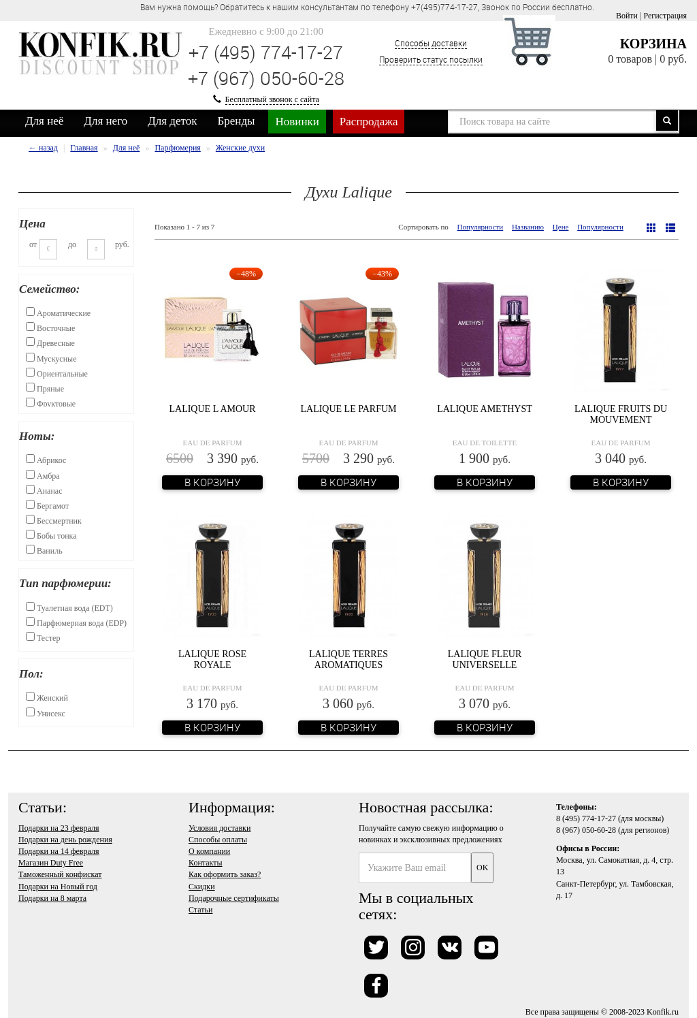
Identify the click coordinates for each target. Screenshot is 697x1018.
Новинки (297, 121)
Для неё (44, 120)
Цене (561, 227)
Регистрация (665, 15)
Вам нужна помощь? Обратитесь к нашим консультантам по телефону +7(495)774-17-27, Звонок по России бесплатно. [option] (367, 6)
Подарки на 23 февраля (58, 828)
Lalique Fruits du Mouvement (620, 414)
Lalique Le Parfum (348, 409)
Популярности (480, 227)
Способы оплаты (218, 839)
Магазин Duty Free (50, 863)
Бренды (236, 120)
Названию (528, 227)
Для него (105, 120)
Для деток (172, 120)
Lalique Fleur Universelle (485, 659)
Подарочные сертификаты (234, 898)
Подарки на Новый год (57, 886)
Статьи (200, 909)
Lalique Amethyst (484, 409)
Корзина (653, 43)
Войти (627, 15)
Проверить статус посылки (431, 59)
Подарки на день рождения (65, 839)
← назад (43, 148)
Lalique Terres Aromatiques (348, 659)
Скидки (202, 886)
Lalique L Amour (212, 409)
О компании (209, 851)
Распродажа (369, 121)
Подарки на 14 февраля (58, 851)
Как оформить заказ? (225, 874)
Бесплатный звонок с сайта (272, 99)
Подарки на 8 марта (52, 898)
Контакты (206, 863)
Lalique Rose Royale (212, 659)
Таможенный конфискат (60, 874)
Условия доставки (219, 828)
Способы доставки (431, 42)
